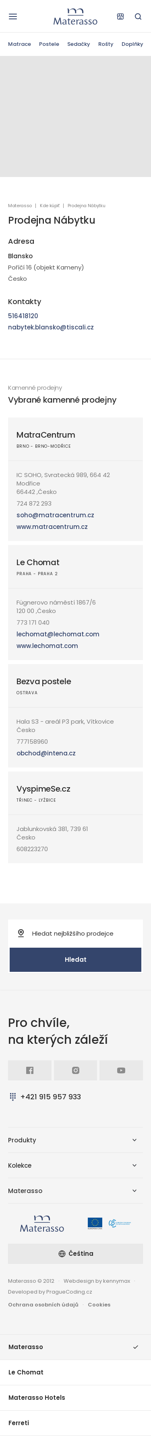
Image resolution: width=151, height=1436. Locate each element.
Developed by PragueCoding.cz (50, 1292)
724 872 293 (34, 503)
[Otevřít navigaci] (13, 16)
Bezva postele (44, 681)
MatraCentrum (46, 434)
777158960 (32, 741)
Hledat (76, 959)
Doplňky (132, 44)
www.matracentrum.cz (52, 527)
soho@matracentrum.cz (55, 515)
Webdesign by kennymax (97, 1281)
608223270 (32, 849)
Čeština (75, 1253)
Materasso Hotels (36, 1397)
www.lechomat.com (47, 646)
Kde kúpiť (50, 206)
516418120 (23, 316)
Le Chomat (38, 562)
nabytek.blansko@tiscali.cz (51, 327)
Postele (49, 44)
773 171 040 (33, 622)
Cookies (99, 1304)
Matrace (19, 44)
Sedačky (78, 44)
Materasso (20, 206)
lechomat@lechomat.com (58, 634)
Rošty (106, 44)
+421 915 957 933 (44, 1097)
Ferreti (18, 1423)
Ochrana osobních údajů (43, 1304)
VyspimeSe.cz (43, 788)
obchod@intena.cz (46, 753)
